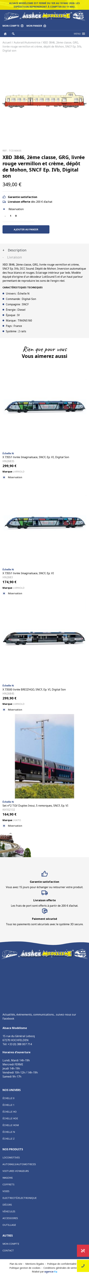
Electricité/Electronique (20, 1198)
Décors (7, 1204)
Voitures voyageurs (16, 1171)
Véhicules (9, 1211)
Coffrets (8, 1184)
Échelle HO (10, 1111)
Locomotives (11, 1157)
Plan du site (16, 1263)
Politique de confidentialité (61, 1263)
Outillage (9, 1224)
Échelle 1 (8, 1104)
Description (16, 250)
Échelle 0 (8, 1098)
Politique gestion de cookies (24, 1267)
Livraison (14, 257)
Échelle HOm (11, 1125)
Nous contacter (83, 1266)
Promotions (83, 1250)
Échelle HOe (10, 1118)
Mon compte (11, 1243)
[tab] (44, 250)
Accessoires (10, 1218)
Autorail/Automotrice (27, 42)
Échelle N (9, 1131)
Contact (8, 1250)
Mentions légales (34, 1263)
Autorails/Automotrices (19, 1164)
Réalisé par (44, 1271)
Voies (6, 1191)
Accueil (7, 42)
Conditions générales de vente (60, 1267)
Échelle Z (9, 1138)
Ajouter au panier (26, 229)
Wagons (8, 1177)
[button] (77, 33)
